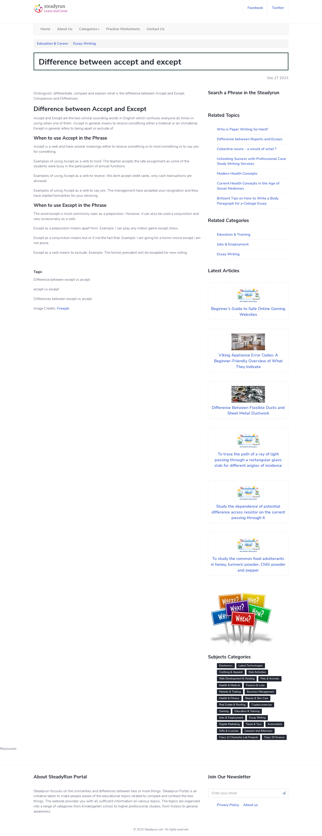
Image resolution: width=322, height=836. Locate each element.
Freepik (63, 308)
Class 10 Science (274, 737)
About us (250, 804)
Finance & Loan (255, 685)
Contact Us (156, 29)
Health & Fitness (229, 698)
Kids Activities (257, 672)
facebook (255, 7)
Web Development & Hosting (236, 678)
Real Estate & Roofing (232, 704)
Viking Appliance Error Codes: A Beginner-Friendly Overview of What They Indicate (248, 360)
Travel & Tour (254, 724)
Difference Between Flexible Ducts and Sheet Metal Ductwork (248, 410)
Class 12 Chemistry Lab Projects (238, 737)
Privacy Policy (228, 804)
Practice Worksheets (123, 29)
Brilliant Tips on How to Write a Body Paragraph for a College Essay (247, 201)
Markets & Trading (230, 692)
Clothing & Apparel (231, 672)
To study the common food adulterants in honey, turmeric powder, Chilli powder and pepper (248, 564)
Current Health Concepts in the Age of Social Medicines (248, 186)
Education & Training (233, 234)
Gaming (224, 711)
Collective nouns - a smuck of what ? (246, 149)
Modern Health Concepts (237, 173)
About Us (64, 29)
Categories (89, 29)
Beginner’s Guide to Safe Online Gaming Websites (248, 311)
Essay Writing (84, 43)
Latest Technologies (251, 665)
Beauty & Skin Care (256, 698)
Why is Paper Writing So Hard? (242, 129)
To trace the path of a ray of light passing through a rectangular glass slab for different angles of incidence (248, 459)
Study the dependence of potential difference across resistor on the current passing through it (248, 512)
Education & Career (52, 43)
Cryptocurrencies (262, 704)
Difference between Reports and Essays (249, 139)
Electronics (226, 665)
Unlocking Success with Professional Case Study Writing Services (251, 161)
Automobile (275, 724)
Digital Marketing (229, 724)
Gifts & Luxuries (229, 731)
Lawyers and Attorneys (258, 731)
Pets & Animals (270, 678)
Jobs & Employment (233, 244)
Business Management (260, 692)
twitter (278, 7)
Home (45, 29)
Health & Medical (229, 685)
